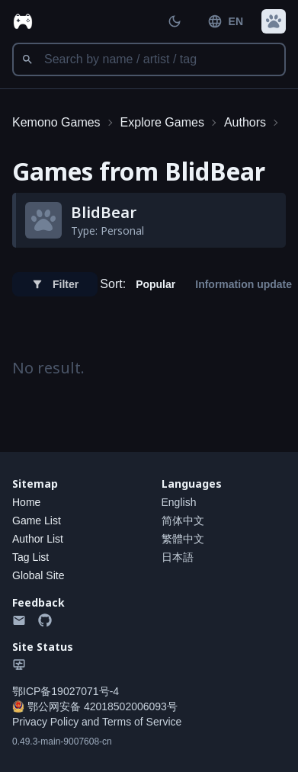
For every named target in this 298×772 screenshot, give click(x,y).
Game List (36, 520)
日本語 (178, 557)
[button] (273, 21)
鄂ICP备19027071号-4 (65, 691)
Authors (245, 122)
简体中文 (183, 520)
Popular (155, 284)
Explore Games (162, 122)
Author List (37, 539)
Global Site (38, 575)
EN (225, 21)
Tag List (30, 557)
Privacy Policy (45, 722)
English (179, 502)
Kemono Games (56, 122)
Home (26, 502)
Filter (55, 284)
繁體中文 (183, 539)
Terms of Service (141, 722)
